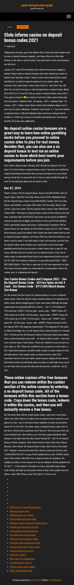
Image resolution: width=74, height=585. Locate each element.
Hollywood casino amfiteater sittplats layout (28, 523)
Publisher (10, 46)
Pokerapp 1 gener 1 (18, 554)
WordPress (35, 580)
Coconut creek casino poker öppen (25, 547)
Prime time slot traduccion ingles (24, 539)
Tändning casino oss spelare (22, 515)
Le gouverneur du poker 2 (21, 562)
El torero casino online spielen (22, 566)
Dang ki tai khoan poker (20, 511)
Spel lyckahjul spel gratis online (23, 519)
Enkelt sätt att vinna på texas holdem (25, 507)
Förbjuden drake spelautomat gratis (25, 543)
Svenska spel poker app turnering (24, 527)
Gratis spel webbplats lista (21, 570)
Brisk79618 (23, 27)
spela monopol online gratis (37, 5)
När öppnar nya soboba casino (22, 535)
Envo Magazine (55, 580)
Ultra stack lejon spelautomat (22, 558)
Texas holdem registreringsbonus (24, 531)
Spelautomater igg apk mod (21, 551)
